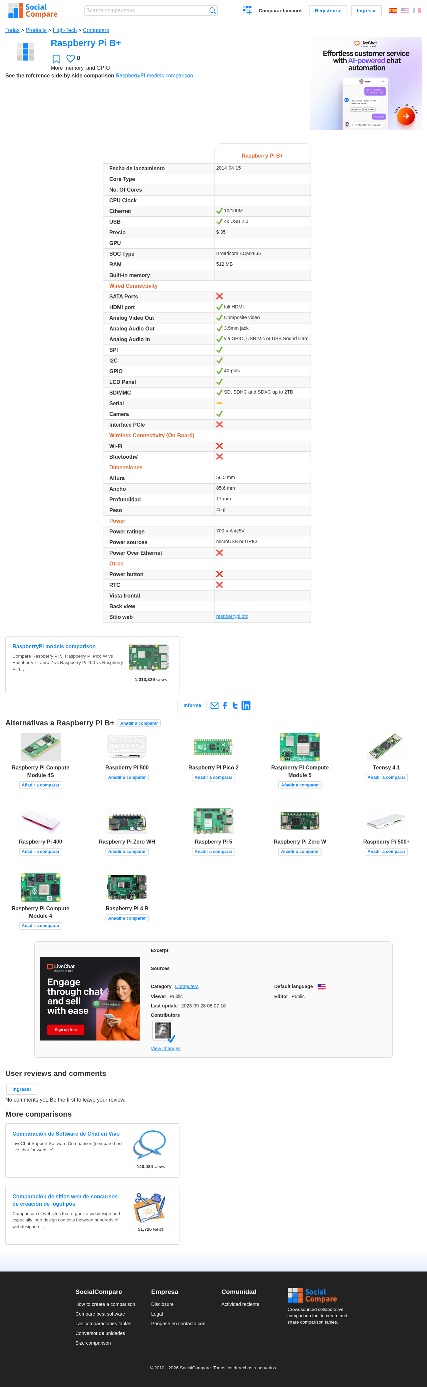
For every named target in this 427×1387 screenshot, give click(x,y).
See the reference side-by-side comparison (59, 75)
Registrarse (328, 10)
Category (161, 986)
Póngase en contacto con (178, 1323)
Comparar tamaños (281, 10)
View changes (165, 1048)
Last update (164, 1005)
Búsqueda (212, 10)
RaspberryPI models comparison (154, 75)
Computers (96, 30)
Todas (12, 30)
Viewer (158, 996)
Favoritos (56, 58)
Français (417, 10)
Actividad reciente (241, 1304)
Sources (160, 968)
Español (393, 10)
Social (320, 1296)
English (405, 10)
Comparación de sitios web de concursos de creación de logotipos (65, 1200)
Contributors (165, 1015)
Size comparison (93, 1343)
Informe (192, 705)
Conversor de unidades (100, 1333)
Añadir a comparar (139, 723)
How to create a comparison (105, 1304)
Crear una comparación (247, 11)
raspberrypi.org (232, 616)
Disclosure (162, 1304)
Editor (281, 996)
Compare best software (100, 1314)
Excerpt (159, 950)
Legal (157, 1314)
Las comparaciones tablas (103, 1323)
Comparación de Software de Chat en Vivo (66, 1134)
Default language (293, 986)
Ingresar (366, 10)
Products (36, 30)
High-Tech (65, 30)
